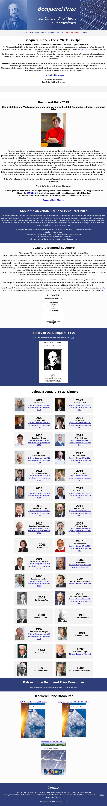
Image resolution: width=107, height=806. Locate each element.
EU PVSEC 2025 (32, 193)
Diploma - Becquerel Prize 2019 (80, 440)
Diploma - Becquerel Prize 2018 (39, 458)
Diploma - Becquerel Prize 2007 (80, 546)
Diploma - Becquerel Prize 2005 (39, 581)
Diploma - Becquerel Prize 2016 (39, 475)
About (43, 32)
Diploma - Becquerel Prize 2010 (39, 528)
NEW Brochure (72, 32)
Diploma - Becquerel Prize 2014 (39, 493)
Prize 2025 (34, 32)
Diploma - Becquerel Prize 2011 (80, 511)
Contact (84, 32)
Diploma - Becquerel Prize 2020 (39, 440)
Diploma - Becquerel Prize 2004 (80, 583)
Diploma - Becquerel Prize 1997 (39, 634)
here (101, 290)
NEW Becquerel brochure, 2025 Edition (33, 702)
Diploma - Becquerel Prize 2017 (80, 458)
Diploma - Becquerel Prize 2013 (80, 493)
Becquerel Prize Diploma (53, 200)
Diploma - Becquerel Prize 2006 (39, 564)
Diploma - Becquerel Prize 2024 (39, 405)
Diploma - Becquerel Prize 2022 (39, 423)
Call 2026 (23, 32)
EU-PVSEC (82, 49)
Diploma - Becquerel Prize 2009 (80, 528)
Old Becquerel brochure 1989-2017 (53, 742)
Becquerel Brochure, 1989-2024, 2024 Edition (74, 702)
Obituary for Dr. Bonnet (80, 567)
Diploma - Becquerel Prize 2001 (80, 599)
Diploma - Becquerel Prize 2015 (80, 475)
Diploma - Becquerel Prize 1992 (80, 654)
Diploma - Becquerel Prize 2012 (39, 511)
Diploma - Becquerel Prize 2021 (80, 423)
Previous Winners (56, 32)
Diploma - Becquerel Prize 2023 (80, 405)
